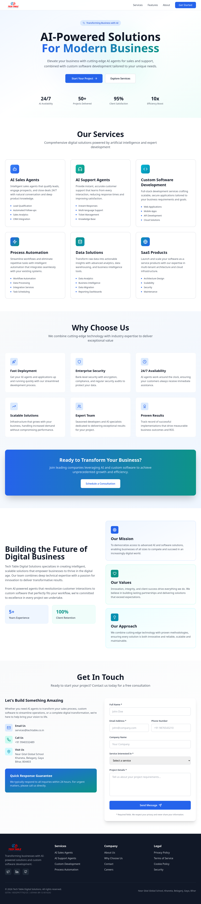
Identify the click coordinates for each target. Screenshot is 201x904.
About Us (109, 852)
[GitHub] (26, 872)
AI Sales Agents (64, 852)
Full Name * (115, 704)
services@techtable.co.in (29, 730)
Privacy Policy (162, 852)
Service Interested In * (121, 753)
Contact (108, 864)
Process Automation (66, 869)
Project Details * (118, 769)
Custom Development (67, 864)
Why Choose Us (113, 858)
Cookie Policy (161, 864)
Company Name (118, 737)
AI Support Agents (65, 858)
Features (153, 5)
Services (138, 5)
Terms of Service (163, 858)
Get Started (185, 5)
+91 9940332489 (24, 742)
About (166, 5)
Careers (108, 869)
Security (158, 869)
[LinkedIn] (17, 872)
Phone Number (159, 720)
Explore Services (120, 79)
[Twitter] (8, 872)
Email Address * (117, 720)
